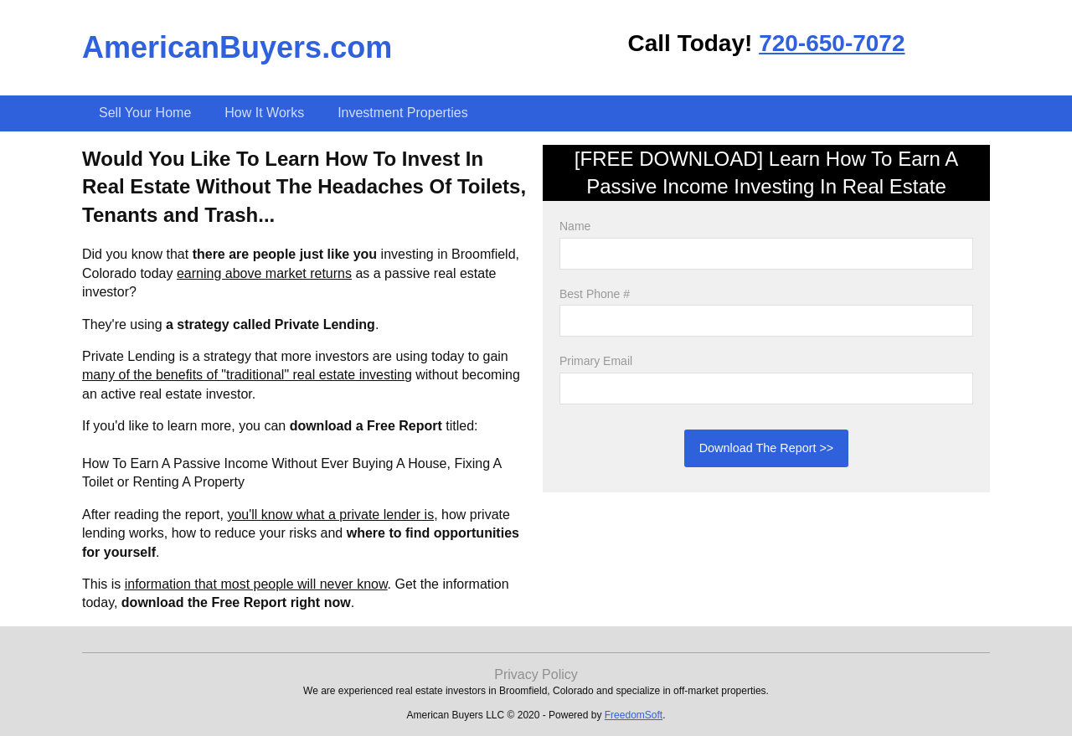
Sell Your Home (145, 113)
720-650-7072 (831, 43)
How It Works (264, 113)
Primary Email (595, 361)
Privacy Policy (536, 674)
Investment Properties (403, 113)
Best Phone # (594, 294)
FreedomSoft (633, 715)
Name (574, 226)
